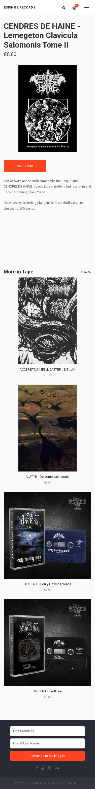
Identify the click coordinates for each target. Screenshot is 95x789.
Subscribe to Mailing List (47, 756)
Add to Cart (25, 166)
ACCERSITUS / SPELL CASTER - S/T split (47, 369)
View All (86, 271)
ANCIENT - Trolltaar (47, 691)
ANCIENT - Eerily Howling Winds (47, 584)
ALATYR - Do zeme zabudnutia (48, 477)
